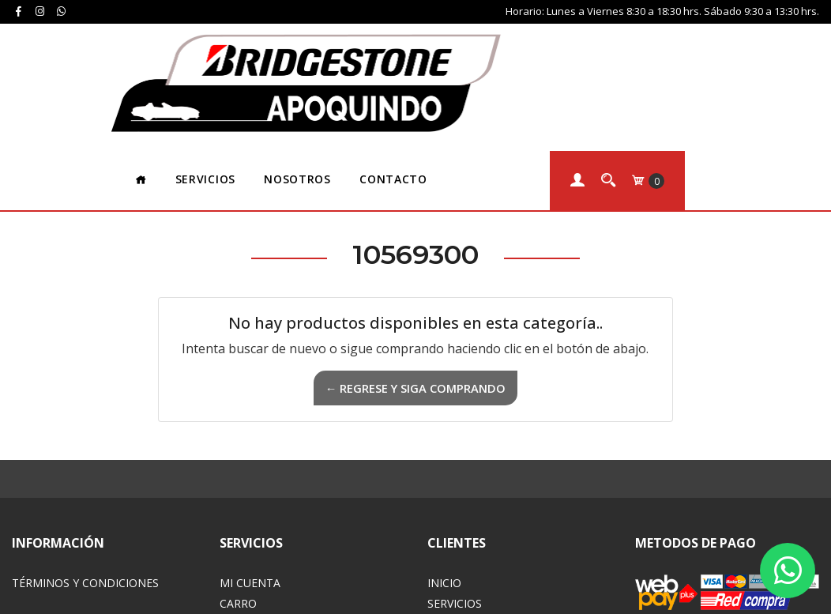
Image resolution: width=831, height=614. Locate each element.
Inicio (444, 455)
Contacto (528, 50)
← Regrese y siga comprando (415, 260)
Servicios (340, 50)
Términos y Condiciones (85, 455)
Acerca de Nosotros (489, 496)
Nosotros (432, 50)
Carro (238, 476)
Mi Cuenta (250, 455)
